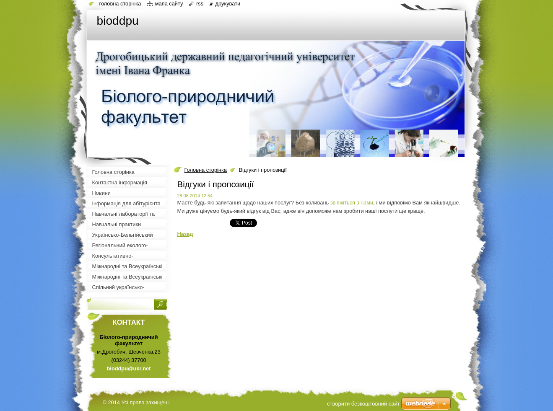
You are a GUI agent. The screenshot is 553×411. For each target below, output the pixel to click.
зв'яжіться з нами (351, 202)
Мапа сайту (169, 3)
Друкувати (227, 3)
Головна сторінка (205, 170)
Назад (185, 234)
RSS (200, 3)
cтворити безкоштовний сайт (363, 404)
